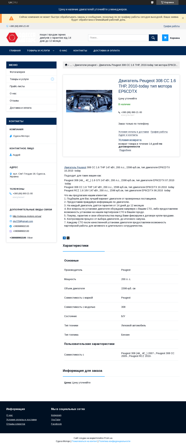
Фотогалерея (17, 72)
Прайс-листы (17, 86)
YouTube (55, 419)
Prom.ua (108, 438)
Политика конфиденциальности (114, 441)
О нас (63, 50)
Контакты (80, 50)
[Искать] (153, 37)
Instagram (56, 415)
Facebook (56, 424)
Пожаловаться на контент (84, 441)
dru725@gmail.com (23, 221)
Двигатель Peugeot (75, 167)
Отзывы (14, 100)
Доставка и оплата (106, 50)
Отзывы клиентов (15, 424)
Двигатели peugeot (85, 65)
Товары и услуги (38, 50)
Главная (15, 50)
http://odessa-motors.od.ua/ (27, 216)
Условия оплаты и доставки (21, 419)
